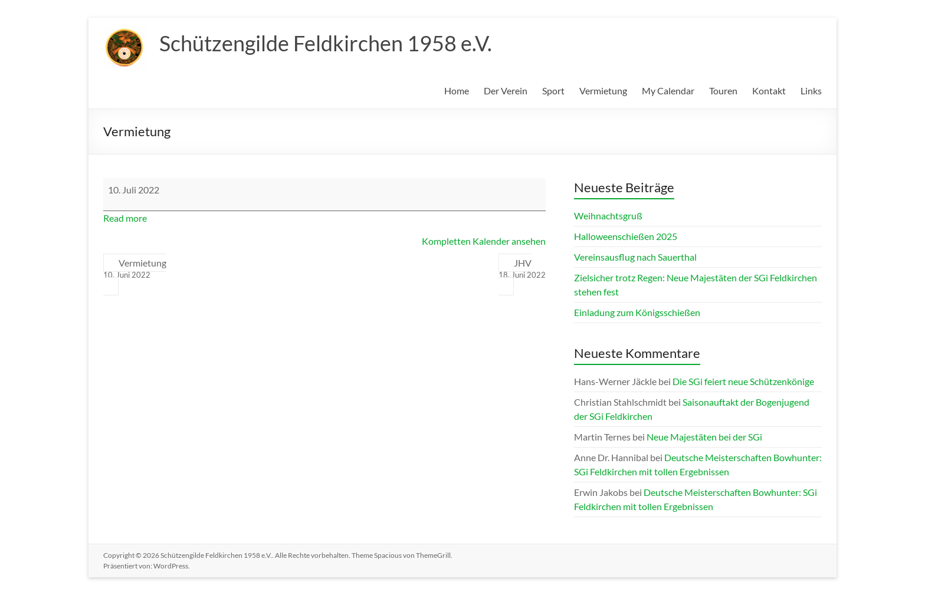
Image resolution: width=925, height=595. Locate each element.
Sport (553, 90)
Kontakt (769, 90)
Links (811, 90)
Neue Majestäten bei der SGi (704, 436)
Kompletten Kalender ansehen (484, 240)
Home (456, 90)
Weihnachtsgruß (608, 215)
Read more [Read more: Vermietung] (125, 217)
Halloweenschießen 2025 (625, 236)
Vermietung (603, 90)
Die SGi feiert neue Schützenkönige (743, 381)
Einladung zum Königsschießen (637, 312)
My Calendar (668, 90)
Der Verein (505, 90)
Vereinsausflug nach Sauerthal (635, 256)
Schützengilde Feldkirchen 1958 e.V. (325, 43)
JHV (522, 269)
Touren (723, 90)
